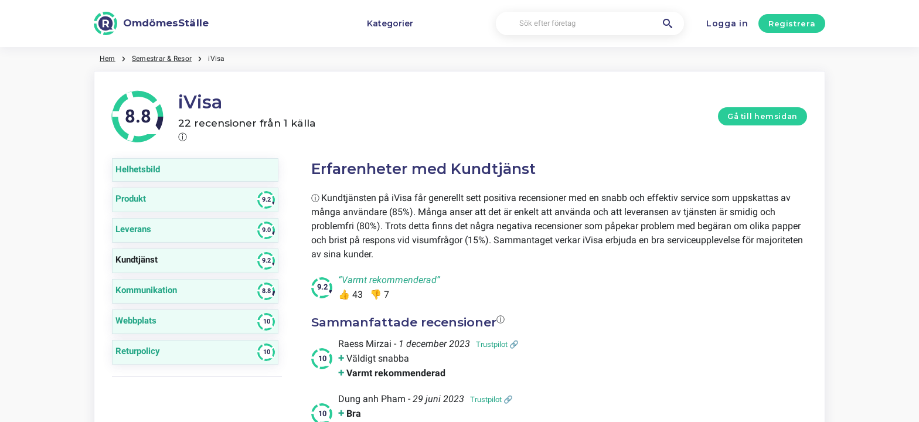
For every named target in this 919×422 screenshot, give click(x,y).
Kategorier (390, 23)
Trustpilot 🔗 (497, 344)
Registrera (792, 23)
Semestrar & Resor (162, 59)
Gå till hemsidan (762, 116)
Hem (107, 59)
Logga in (727, 23)
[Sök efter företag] (590, 24)
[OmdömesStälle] (151, 23)
